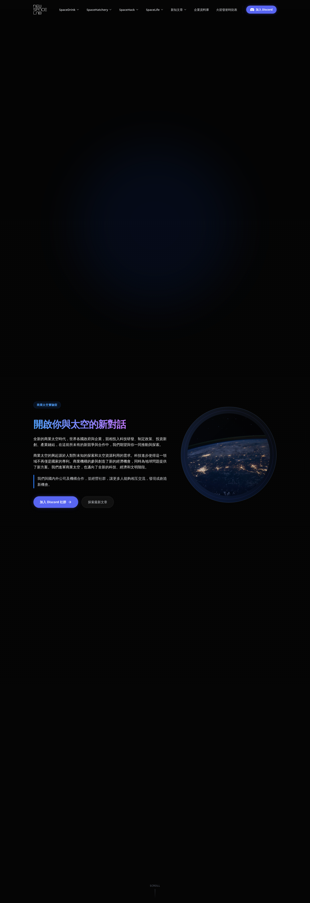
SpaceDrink (69, 10)
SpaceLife (155, 10)
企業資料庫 (201, 10)
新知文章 (179, 10)
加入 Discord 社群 (56, 502)
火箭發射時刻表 (226, 10)
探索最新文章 (97, 502)
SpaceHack (129, 10)
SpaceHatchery (99, 10)
